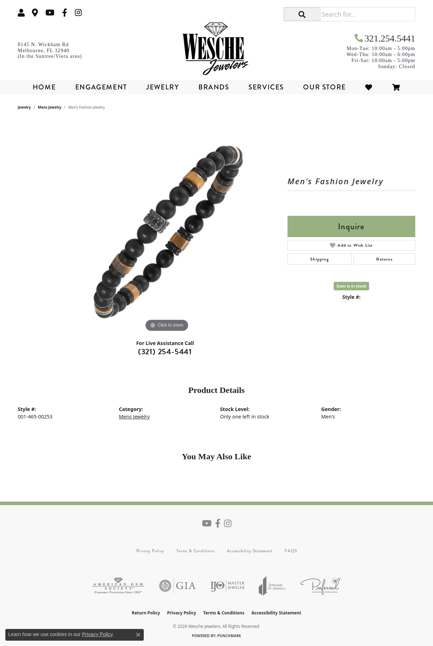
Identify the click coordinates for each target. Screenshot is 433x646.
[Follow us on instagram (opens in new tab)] (78, 12)
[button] (21, 12)
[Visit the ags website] (118, 586)
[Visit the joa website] (272, 585)
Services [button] (266, 87)
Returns (384, 259)
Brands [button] (213, 87)
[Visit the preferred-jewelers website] (320, 585)
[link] (35, 12)
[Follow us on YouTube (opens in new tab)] (49, 12)
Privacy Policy (150, 551)
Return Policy (146, 613)
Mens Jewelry (49, 107)
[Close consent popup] (138, 635)
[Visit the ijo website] (227, 585)
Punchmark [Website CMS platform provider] (229, 635)
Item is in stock (351, 286)
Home (44, 87)
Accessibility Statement (249, 551)
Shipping (319, 259)
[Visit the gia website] (177, 585)
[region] (166, 227)
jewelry (24, 107)
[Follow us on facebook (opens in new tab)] (64, 12)
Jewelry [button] (162, 87)
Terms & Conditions (195, 551)
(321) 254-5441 (165, 351)
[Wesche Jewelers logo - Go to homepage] (217, 46)
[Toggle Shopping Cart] (396, 87)
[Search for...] (367, 14)
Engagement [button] (101, 87)
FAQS (291, 551)
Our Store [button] (324, 87)
